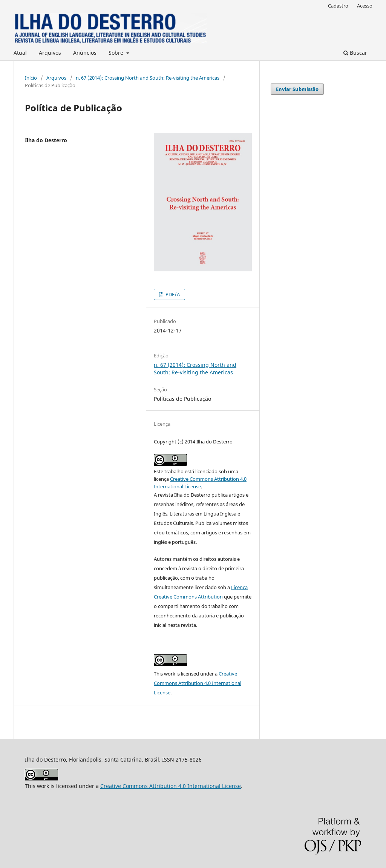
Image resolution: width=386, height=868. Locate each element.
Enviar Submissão (297, 89)
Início (31, 77)
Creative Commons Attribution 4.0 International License (197, 683)
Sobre (117, 52)
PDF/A (172, 294)
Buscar (355, 52)
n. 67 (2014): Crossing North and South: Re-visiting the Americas (147, 77)
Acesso (364, 5)
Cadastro (338, 5)
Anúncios (84, 52)
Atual (20, 52)
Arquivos (50, 52)
